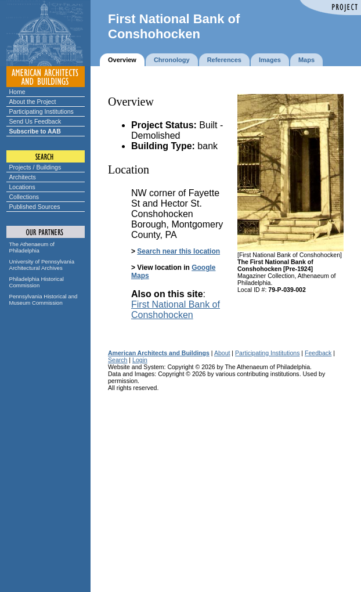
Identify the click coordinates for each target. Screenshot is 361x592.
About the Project (32, 101)
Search (117, 359)
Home (17, 91)
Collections (24, 196)
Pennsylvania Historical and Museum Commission (43, 299)
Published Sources (34, 206)
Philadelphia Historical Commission (36, 282)
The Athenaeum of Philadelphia (32, 247)
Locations (22, 186)
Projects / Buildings (35, 167)
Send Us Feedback (35, 121)
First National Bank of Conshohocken (175, 309)
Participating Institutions (41, 111)
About (222, 352)
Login (139, 359)
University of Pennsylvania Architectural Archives (42, 264)
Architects (22, 177)
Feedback (318, 352)
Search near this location (178, 251)
